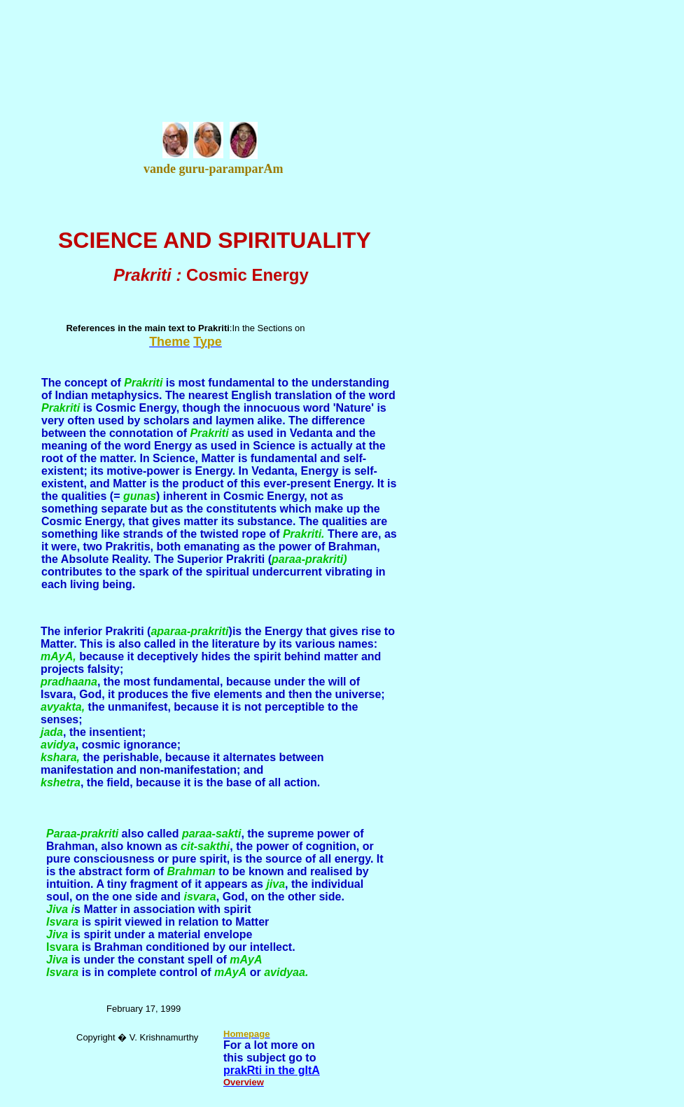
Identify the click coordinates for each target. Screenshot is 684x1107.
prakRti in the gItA (271, 1070)
